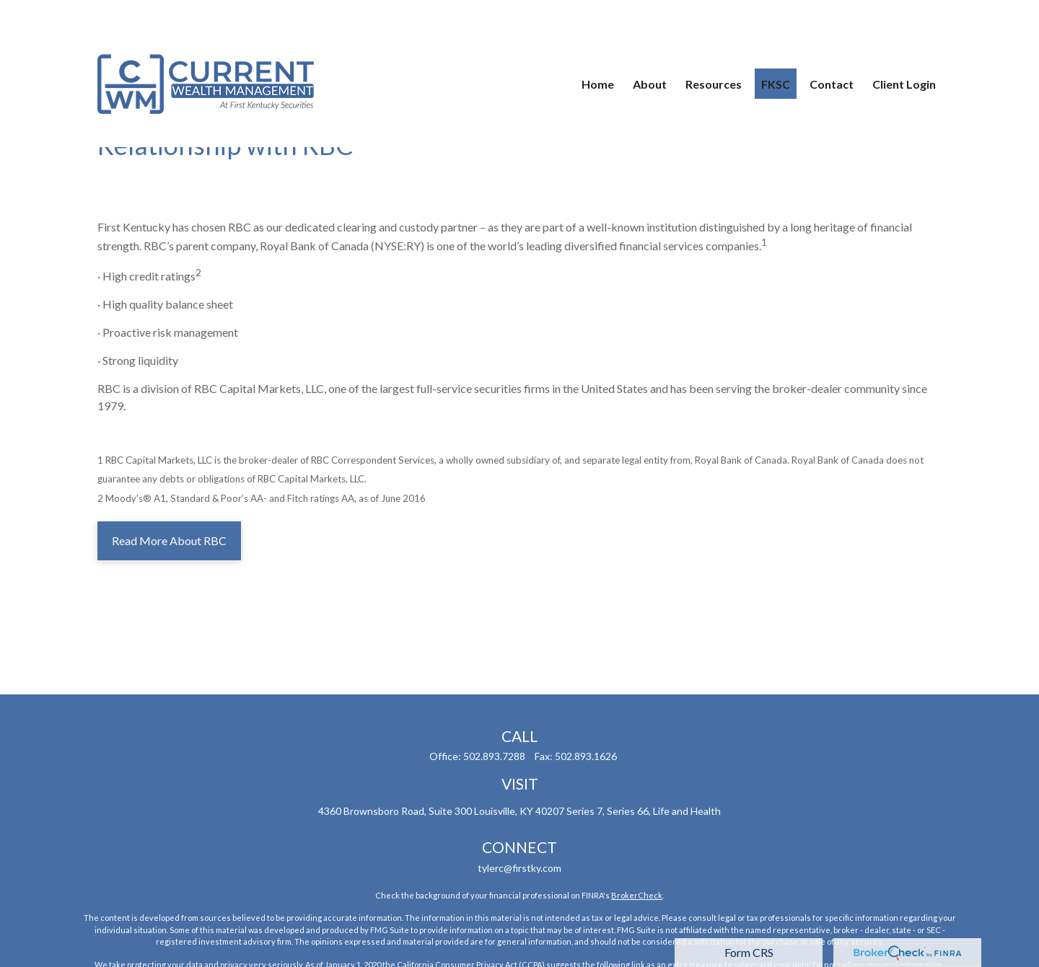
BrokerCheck (636, 895)
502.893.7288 (494, 756)
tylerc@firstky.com (519, 868)
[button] (598, 43)
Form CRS (748, 952)
